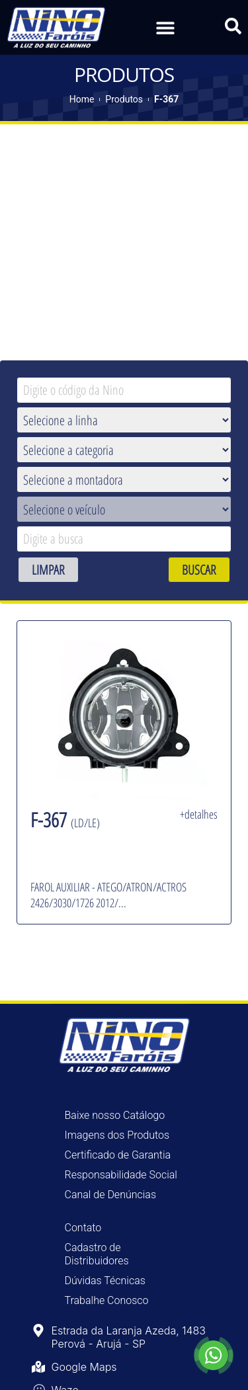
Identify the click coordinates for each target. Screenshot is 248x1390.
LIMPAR (48, 570)
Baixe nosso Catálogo (115, 1115)
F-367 (166, 99)
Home (82, 99)
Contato (83, 1227)
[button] (166, 26)
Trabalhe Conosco (107, 1300)
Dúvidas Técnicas (105, 1280)
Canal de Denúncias (111, 1194)
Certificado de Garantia (118, 1155)
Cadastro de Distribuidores (97, 1254)
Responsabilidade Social (121, 1174)
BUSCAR (199, 570)
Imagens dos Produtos (117, 1135)
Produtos (124, 99)
